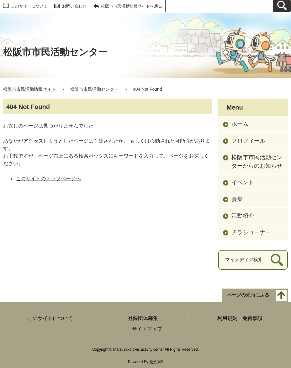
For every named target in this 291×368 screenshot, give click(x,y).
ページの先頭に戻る (248, 294)
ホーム (239, 124)
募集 (237, 199)
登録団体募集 (143, 318)
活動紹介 (242, 216)
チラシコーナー (251, 232)
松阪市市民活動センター (94, 89)
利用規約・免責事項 (239, 318)
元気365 (156, 362)
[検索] (276, 260)
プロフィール (248, 141)
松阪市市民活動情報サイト (29, 89)
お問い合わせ (74, 6)
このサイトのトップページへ (48, 178)
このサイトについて (29, 6)
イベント (242, 182)
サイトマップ (147, 329)
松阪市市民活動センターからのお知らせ (256, 161)
